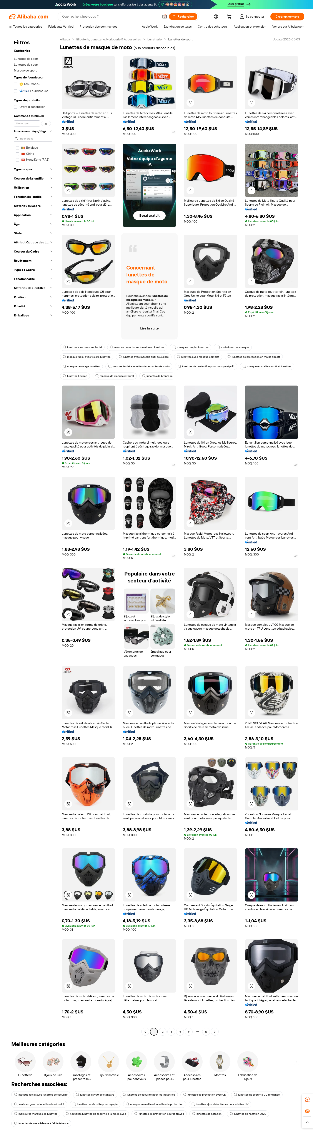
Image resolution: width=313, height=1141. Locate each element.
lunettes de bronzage (157, 376)
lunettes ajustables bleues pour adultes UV (219, 1104)
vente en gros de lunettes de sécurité (39, 1104)
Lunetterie (154, 39)
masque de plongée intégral (114, 376)
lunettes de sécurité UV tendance (257, 1094)
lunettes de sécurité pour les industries (149, 1094)
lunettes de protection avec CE (204, 1094)
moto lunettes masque (233, 347)
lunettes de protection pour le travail (159, 1114)
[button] (164, 16)
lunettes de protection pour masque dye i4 (206, 366)
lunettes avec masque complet (198, 357)
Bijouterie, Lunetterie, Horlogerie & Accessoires (108, 39)
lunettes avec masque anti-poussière (144, 357)
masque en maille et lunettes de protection (154, 1104)
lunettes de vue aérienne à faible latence (41, 1123)
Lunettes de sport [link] (180, 39)
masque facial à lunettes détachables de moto (139, 366)
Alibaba (65, 39)
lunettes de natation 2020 (248, 1114)
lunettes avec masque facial (82, 347)
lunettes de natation (206, 1114)
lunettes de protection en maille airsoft (254, 357)
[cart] (230, 17)
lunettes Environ (75, 376)
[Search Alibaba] (110, 16)
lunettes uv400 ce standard (95, 1094)
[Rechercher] (183, 16)
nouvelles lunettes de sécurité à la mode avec (96, 1114)
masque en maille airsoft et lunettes (267, 366)
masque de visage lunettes (81, 366)
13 (206, 1031)
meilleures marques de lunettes (35, 1114)
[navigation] (33, 536)
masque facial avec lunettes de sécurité (41, 1094)
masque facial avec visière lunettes (86, 357)
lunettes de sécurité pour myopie (95, 1104)
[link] (307, 1099)
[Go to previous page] (145, 1032)
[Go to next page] (215, 1032)
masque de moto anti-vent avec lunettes (137, 347)
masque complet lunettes (190, 347)
